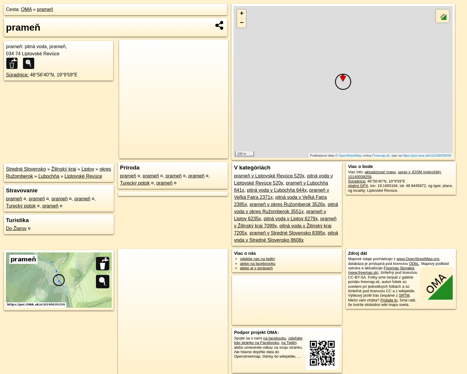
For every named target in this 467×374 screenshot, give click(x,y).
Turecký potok (21, 205)
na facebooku (274, 338)
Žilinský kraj (63, 169)
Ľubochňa (48, 176)
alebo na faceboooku (257, 263)
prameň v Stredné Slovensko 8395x (287, 232)
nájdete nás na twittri (257, 259)
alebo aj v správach (256, 268)
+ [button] (242, 14)
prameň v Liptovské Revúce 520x (269, 175)
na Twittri (288, 342)
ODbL (414, 263)
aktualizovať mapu (380, 172)
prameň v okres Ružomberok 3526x (287, 204)
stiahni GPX (358, 185)
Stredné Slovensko (26, 169)
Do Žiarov (16, 228)
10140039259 (359, 177)
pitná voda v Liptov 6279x (290, 218)
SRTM (404, 295)
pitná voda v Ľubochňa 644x (276, 190)
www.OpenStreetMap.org (417, 259)
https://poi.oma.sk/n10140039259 (427, 155)
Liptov (87, 169)
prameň (45, 9)
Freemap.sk (381, 155)
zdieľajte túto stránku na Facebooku (268, 340)
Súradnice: (17, 74)
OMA (26, 9)
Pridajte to (389, 300)
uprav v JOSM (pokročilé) (419, 172)
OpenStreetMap (350, 155)
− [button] (242, 23)
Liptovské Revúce (83, 176)
